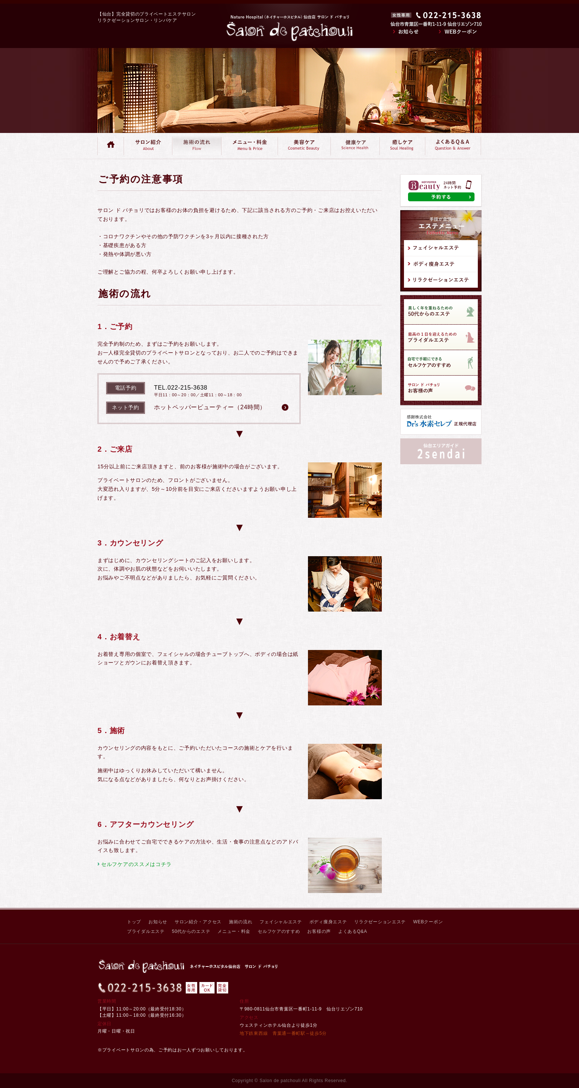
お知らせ (157, 921)
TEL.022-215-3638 (181, 387)
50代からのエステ (191, 931)
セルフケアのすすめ (279, 931)
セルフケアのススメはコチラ (136, 864)
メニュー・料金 (233, 931)
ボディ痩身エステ (328, 921)
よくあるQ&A (352, 931)
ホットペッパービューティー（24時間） (210, 407)
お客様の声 (319, 931)
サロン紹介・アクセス (198, 921)
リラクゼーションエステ (380, 921)
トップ (134, 921)
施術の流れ (241, 921)
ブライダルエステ (146, 931)
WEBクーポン (428, 921)
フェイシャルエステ (281, 921)
